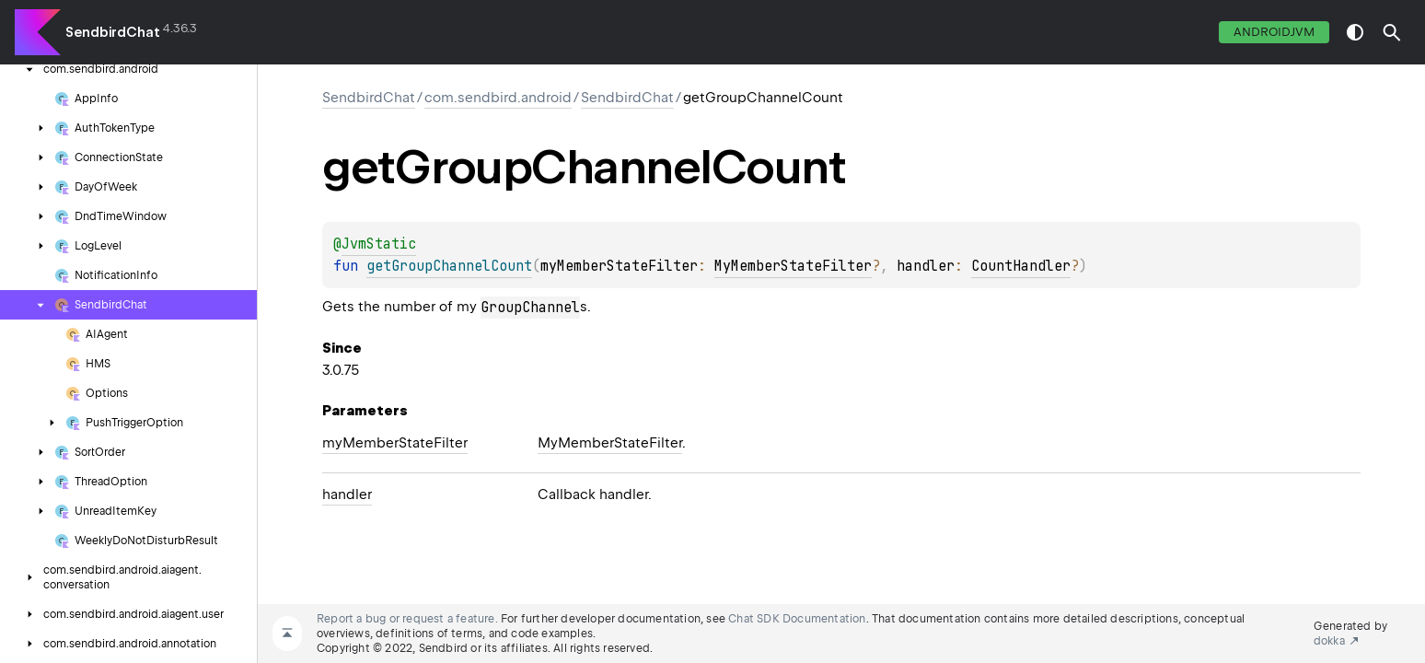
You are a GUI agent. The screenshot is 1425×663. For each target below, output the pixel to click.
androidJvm (1274, 32)
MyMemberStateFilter (793, 266)
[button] (1391, 32)
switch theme (1355, 32)
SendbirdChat (112, 32)
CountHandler (1021, 266)
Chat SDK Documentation (796, 618)
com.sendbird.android (498, 97)
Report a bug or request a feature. (407, 618)
